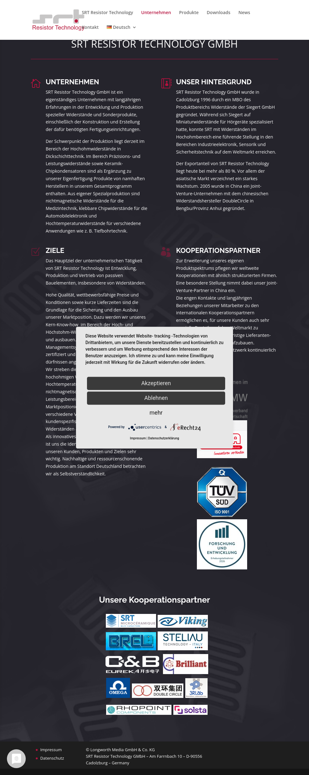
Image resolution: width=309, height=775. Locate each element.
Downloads (218, 12)
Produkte (188, 12)
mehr (155, 412)
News (244, 12)
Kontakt (90, 27)
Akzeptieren (156, 383)
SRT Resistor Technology (107, 12)
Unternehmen (156, 12)
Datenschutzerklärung (163, 438)
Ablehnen (156, 398)
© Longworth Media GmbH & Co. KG (120, 749)
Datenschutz (52, 758)
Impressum (51, 749)
